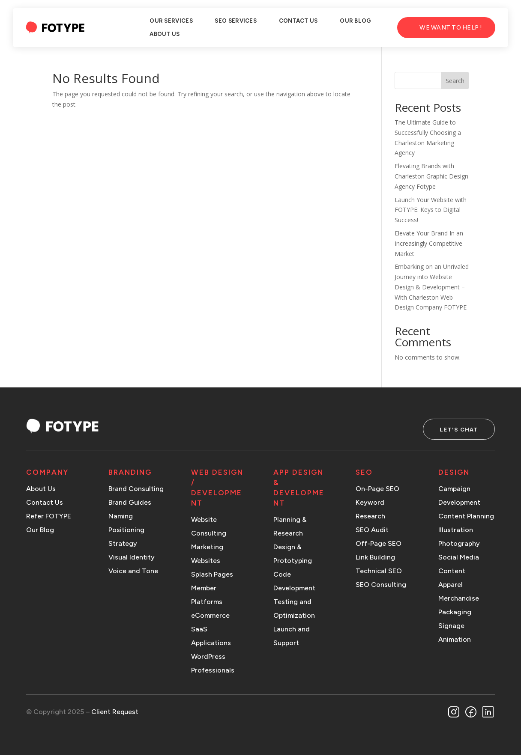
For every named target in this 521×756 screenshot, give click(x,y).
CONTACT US (298, 21)
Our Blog (40, 531)
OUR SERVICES (171, 21)
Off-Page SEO (378, 545)
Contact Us (44, 504)
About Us (41, 490)
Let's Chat (453, 429)
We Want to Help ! (450, 27)
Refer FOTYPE (48, 518)
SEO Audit (372, 531)
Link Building (375, 559)
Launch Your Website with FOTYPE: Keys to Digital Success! (431, 210)
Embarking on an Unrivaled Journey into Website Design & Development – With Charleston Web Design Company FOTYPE (432, 286)
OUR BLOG (355, 21)
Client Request (114, 713)
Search (455, 81)
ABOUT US (165, 34)
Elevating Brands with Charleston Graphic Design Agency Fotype (431, 176)
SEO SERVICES (236, 21)
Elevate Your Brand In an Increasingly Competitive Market (429, 243)
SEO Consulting (381, 586)
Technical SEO (379, 572)
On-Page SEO (377, 490)
